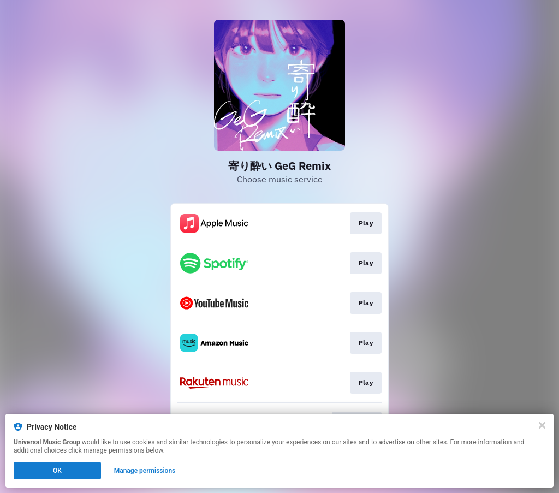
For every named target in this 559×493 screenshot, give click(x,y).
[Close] (542, 425)
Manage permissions (145, 470)
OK (57, 470)
